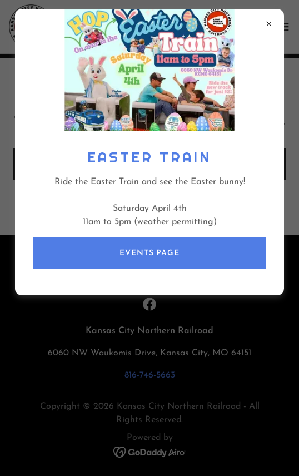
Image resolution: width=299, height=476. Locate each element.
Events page (149, 253)
